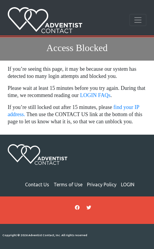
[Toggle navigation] (138, 20)
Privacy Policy (101, 184)
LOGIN (127, 184)
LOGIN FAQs (95, 95)
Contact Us (37, 184)
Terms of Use (68, 184)
